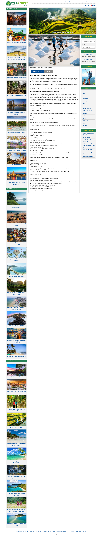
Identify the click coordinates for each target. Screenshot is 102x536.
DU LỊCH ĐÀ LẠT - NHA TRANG (16, 276)
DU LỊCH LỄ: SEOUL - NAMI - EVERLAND (16, 150)
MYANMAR (85, 96)
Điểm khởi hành (85, 39)
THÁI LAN (85, 93)
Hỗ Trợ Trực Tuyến (88, 54)
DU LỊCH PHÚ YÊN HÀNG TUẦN (16, 325)
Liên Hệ (84, 531)
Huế (83, 103)
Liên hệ (87, 5)
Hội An (84, 123)
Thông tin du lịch (62, 1)
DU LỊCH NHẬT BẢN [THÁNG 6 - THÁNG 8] (16, 25)
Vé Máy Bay (54, 1)
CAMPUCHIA (86, 91)
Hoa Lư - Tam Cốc (87, 108)
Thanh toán (93, 1)
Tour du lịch (41, 1)
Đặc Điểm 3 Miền (86, 137)
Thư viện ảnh (86, 1)
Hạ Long (85, 113)
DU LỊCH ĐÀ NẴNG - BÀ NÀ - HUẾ (16, 376)
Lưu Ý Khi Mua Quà (87, 149)
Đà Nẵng (85, 101)
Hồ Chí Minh (85, 120)
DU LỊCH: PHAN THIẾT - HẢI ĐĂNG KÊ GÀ (16, 356)
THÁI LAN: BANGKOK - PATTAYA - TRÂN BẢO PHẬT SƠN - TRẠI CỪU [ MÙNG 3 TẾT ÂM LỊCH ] (16, 183)
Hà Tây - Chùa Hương (88, 110)
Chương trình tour (37, 71)
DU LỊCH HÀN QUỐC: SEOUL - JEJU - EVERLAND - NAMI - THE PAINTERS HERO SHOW (16, 59)
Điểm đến (84, 44)
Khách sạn (47, 1)
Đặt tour (49, 71)
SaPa (84, 115)
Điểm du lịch (71, 1)
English (93, 5)
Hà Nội (84, 118)
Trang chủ (34, 1)
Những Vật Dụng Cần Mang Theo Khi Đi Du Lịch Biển (89, 145)
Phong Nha (85, 105)
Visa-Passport (78, 1)
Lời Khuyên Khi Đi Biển (88, 156)
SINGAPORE (86, 98)
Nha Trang (85, 125)
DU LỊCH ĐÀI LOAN (16, 164)
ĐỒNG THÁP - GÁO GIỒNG (16, 427)
